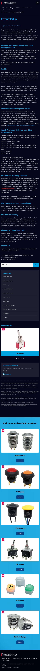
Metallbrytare (16, 404)
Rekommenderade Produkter (20, 423)
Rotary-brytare (7, 297)
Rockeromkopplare (8, 280)
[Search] (17, 265)
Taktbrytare (6, 301)
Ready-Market (16, 667)
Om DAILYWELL (12, 12)
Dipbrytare (9, 405)
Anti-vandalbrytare (8, 293)
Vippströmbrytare (7, 276)
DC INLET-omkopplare (9, 305)
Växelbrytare (9, 404)
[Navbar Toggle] (37, 2)
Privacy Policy (20, 12)
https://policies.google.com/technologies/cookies (21, 125)
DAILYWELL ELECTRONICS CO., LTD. (20, 664)
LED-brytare (4, 405)
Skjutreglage (6, 284)
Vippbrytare (3, 404)
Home (5, 12)
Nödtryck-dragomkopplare (10, 309)
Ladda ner (7, 374)
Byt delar (5, 317)
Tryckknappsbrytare (8, 289)
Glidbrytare (21, 404)
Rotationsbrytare (33, 404)
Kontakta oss (15, 405)
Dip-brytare (6, 313)
